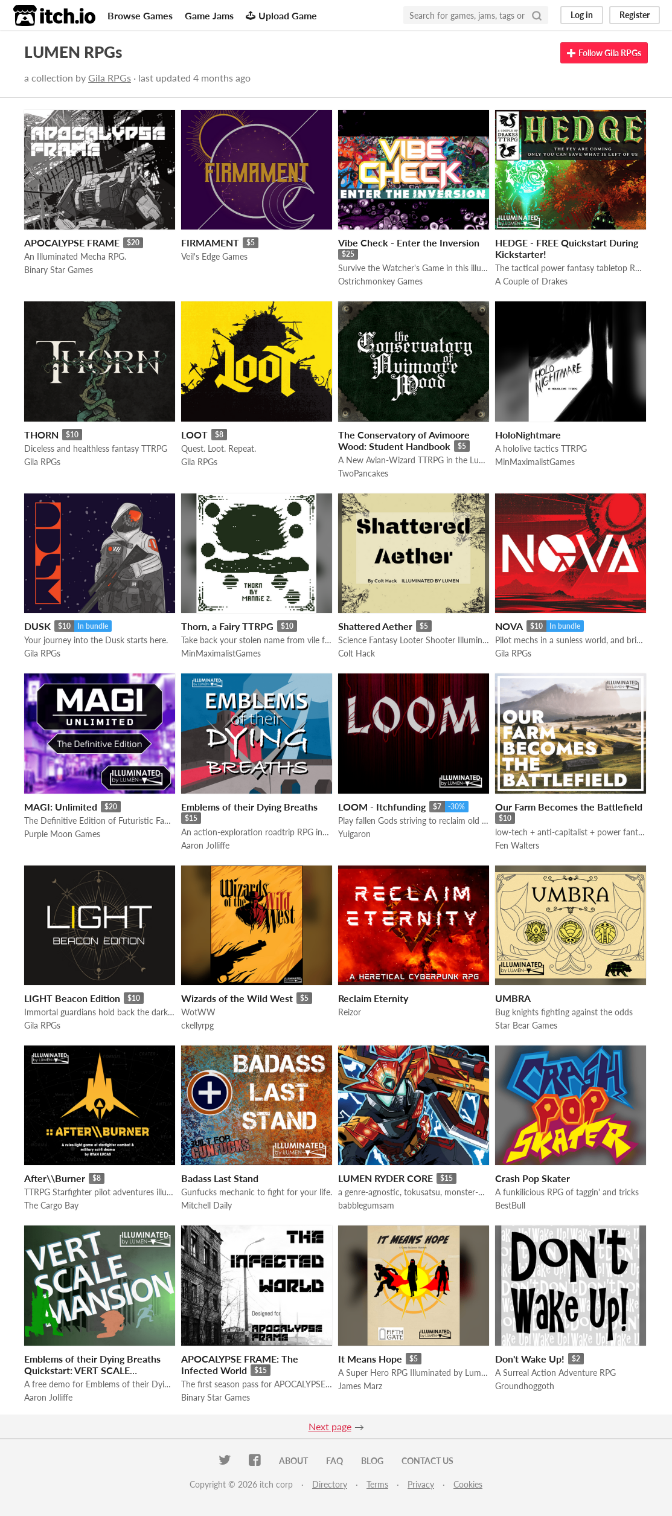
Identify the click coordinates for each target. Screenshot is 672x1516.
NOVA (509, 626)
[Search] (536, 15)
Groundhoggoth (524, 1386)
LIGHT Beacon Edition (72, 998)
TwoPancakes (363, 473)
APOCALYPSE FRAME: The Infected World (239, 1364)
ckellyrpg (197, 1025)
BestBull (510, 1205)
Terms (377, 1484)
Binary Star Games (58, 270)
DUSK (37, 626)
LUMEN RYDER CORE (385, 1178)
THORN (41, 434)
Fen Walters (517, 845)
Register (634, 15)
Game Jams (209, 15)
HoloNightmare (528, 434)
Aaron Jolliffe (205, 845)
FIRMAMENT (210, 242)
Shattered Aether (375, 626)
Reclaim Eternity (373, 998)
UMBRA (513, 998)
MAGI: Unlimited (60, 806)
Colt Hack (356, 653)
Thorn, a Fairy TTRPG (227, 626)
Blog (372, 1461)
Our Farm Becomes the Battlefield (568, 806)
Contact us (427, 1461)
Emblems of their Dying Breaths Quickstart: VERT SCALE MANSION (92, 1370)
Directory (329, 1484)
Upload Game (281, 15)
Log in (582, 15)
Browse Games (140, 15)
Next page (330, 1426)
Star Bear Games (526, 1025)
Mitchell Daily (206, 1205)
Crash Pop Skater (532, 1178)
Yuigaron (354, 834)
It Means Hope (370, 1358)
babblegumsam (366, 1205)
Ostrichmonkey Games (380, 281)
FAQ (334, 1461)
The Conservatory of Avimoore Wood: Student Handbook (404, 440)
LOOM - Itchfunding (382, 806)
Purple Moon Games (62, 834)
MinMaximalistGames (535, 462)
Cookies (467, 1484)
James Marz (360, 1386)
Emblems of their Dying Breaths (249, 806)
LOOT (194, 434)
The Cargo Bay (51, 1205)
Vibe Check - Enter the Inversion (408, 242)
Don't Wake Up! (530, 1358)
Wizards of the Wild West (237, 998)
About (293, 1461)
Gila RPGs (109, 77)
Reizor (349, 1012)
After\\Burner (54, 1178)
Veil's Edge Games (214, 256)
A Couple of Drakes (531, 281)
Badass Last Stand (219, 1178)
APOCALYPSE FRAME (72, 242)
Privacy (421, 1484)
